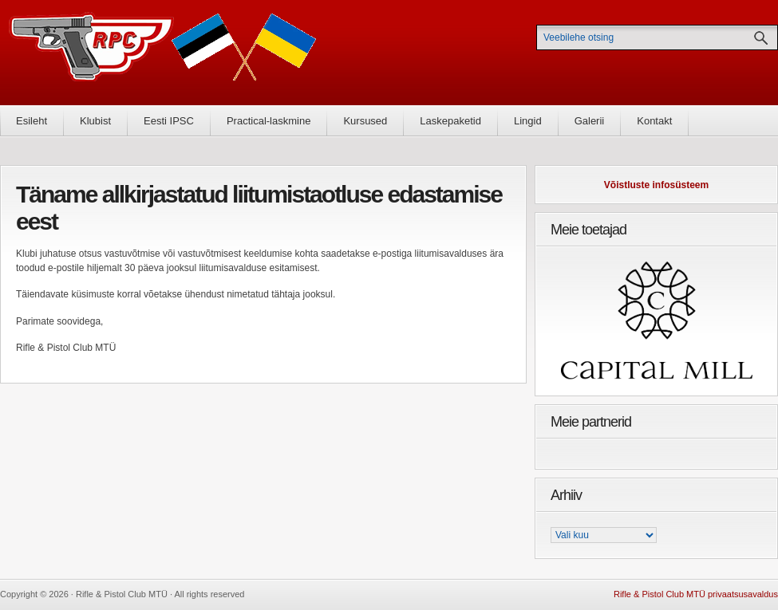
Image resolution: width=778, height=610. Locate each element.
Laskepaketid (450, 121)
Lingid (528, 121)
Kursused (365, 121)
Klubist (95, 121)
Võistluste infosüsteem (656, 185)
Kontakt (654, 121)
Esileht (31, 121)
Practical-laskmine (268, 121)
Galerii (590, 121)
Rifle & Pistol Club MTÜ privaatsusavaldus (696, 594)
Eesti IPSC (169, 121)
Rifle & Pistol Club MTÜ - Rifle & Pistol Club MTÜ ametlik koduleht (163, 52)
